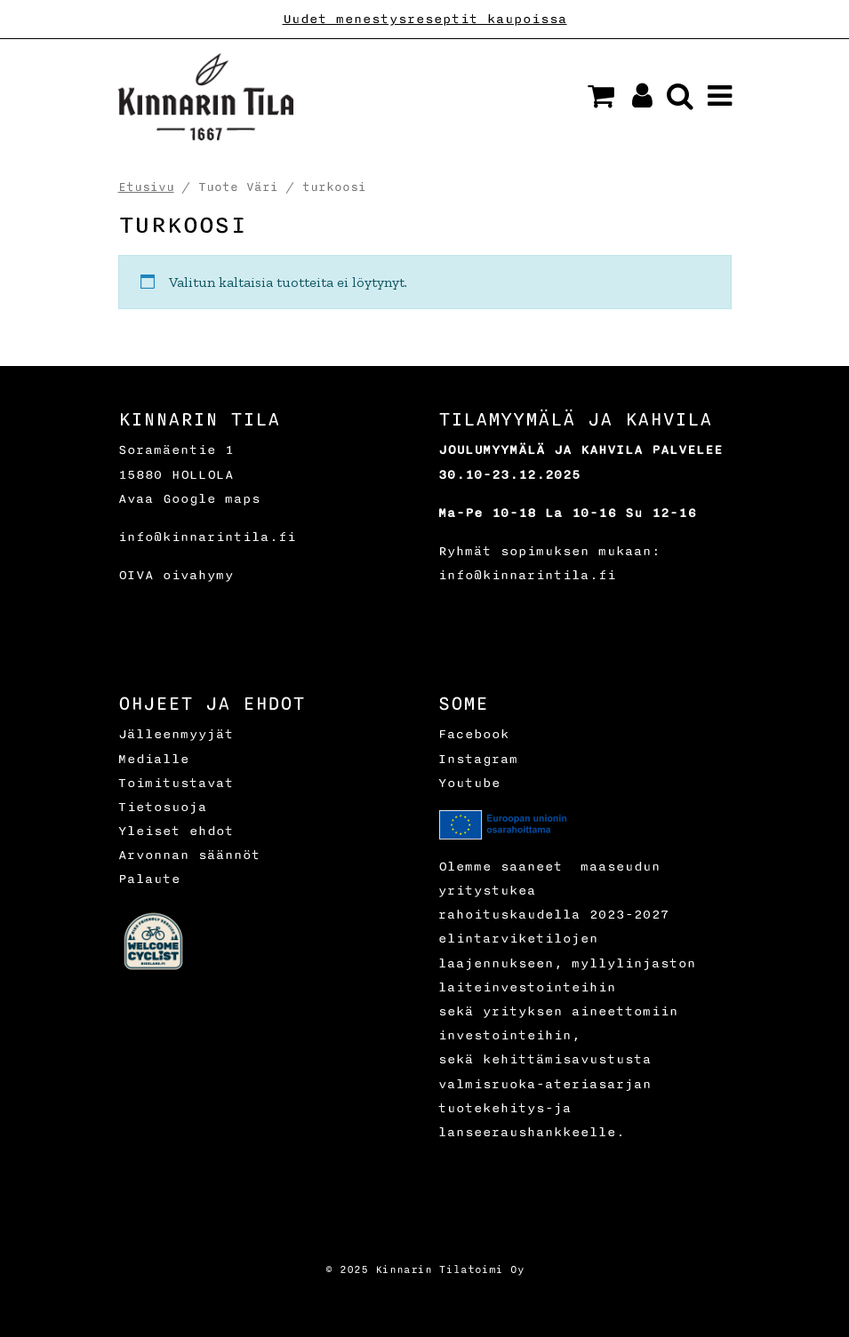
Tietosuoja (162, 807)
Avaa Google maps (189, 499)
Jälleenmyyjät (176, 734)
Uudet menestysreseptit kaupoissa (425, 19)
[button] (601, 96)
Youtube (469, 783)
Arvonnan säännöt (189, 855)
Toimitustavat (176, 783)
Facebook (473, 734)
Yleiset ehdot (176, 831)
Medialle (153, 759)
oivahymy (198, 575)
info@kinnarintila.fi (207, 537)
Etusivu (146, 187)
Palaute (149, 879)
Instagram (478, 759)
